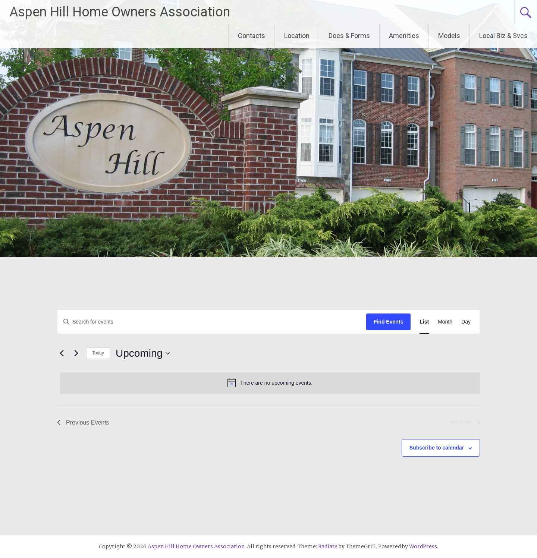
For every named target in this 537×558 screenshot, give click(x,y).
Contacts (251, 36)
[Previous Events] (61, 353)
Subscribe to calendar (436, 448)
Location (297, 36)
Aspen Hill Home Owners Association (119, 12)
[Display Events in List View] (424, 322)
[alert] (270, 382)
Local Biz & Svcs (503, 36)
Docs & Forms (349, 36)
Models (449, 36)
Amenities (404, 36)
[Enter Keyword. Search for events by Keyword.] (211, 322)
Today (98, 353)
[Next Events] (76, 353)
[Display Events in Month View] (445, 322)
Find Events (388, 322)
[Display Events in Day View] (466, 322)
